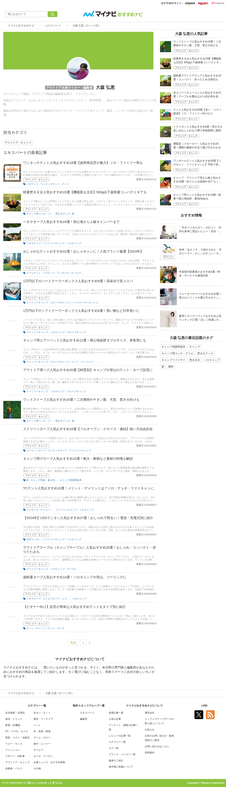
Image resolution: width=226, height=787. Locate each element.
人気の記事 (115, 719)
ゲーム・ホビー (42, 737)
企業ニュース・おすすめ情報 (49, 762)
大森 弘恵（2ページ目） (86, 25)
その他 (37, 768)
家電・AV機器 (13, 725)
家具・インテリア (43, 719)
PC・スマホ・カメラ (16, 731)
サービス (38, 750)
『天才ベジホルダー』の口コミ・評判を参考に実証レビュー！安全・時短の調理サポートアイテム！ (200, 230)
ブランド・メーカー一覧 (122, 754)
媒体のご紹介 (116, 760)
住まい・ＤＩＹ (42, 712)
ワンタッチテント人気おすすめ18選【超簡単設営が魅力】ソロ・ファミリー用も (83, 163)
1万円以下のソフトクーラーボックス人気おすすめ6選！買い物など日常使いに (81, 310)
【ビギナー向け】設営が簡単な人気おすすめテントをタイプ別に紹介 (74, 607)
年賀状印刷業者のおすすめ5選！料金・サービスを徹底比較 (199, 273)
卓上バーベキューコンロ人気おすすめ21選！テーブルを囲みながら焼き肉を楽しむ (197, 95)
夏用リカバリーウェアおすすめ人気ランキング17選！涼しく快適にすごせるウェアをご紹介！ (200, 318)
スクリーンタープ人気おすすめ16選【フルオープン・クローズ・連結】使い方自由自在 (88, 429)
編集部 (83, 719)
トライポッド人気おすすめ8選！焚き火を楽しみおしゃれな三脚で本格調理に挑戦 (197, 128)
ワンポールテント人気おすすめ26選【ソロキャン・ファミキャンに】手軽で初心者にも (197, 163)
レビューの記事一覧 (120, 735)
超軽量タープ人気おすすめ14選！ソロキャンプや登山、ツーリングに (74, 577)
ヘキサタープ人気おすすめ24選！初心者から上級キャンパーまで (71, 222)
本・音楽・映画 (42, 731)
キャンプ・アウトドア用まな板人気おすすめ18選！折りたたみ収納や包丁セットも (197, 180)
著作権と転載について (121, 766)
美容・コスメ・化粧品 (17, 737)
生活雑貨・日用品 (15, 712)
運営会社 (149, 712)
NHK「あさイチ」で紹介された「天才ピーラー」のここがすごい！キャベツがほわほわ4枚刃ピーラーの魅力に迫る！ (200, 252)
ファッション (12, 750)
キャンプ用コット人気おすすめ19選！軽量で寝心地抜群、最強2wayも (197, 196)
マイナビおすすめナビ (21, 25)
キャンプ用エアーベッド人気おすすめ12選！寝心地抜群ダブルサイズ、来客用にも (84, 340)
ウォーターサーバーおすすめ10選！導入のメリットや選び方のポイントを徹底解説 (200, 296)
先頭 (73, 642)
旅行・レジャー (42, 743)
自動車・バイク (13, 768)
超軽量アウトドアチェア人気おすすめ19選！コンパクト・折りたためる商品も (197, 77)
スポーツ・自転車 (15, 756)
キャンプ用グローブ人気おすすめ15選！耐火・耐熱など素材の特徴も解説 (78, 458)
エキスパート (53, 25)
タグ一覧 (114, 748)
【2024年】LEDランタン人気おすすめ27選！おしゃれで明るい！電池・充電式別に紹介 (88, 518)
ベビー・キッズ (13, 743)
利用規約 (149, 752)
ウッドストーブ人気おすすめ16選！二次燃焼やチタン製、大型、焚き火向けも (81, 399)
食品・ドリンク (13, 719)
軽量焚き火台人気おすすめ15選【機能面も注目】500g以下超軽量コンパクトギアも (85, 192)
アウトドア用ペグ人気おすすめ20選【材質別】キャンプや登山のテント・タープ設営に (88, 370)
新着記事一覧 (116, 712)
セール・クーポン (43, 756)
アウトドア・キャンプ (36, 179)
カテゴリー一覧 (117, 742)
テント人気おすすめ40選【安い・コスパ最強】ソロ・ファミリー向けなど (197, 111)
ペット (37, 725)
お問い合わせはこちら (157, 746)
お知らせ (149, 729)
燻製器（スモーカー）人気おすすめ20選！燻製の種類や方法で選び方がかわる (197, 145)
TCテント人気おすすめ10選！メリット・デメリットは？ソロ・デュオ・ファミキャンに (88, 488)
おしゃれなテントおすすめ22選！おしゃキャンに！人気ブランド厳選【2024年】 (83, 251)
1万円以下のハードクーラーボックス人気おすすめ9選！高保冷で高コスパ (78, 281)
